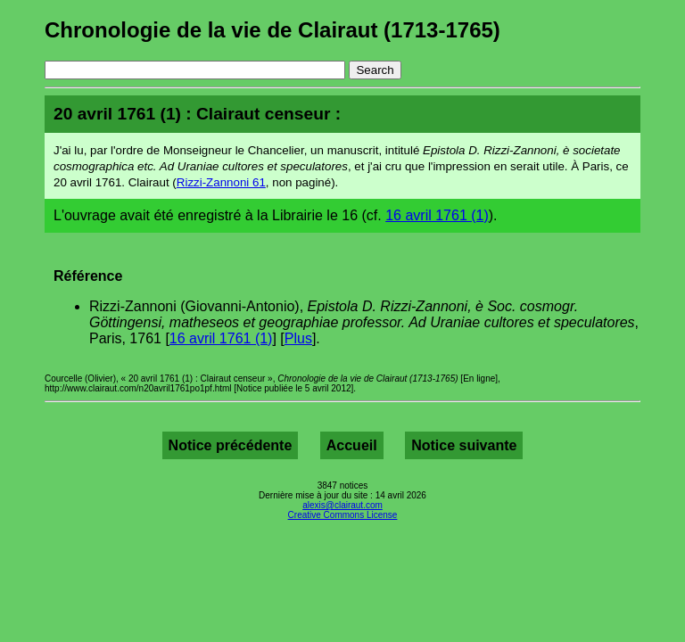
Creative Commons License (343, 515)
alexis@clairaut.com (342, 505)
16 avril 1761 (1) (437, 215)
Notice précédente (231, 445)
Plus (298, 338)
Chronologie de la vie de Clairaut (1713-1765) (272, 30)
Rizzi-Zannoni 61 (221, 182)
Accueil (351, 445)
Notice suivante (463, 445)
